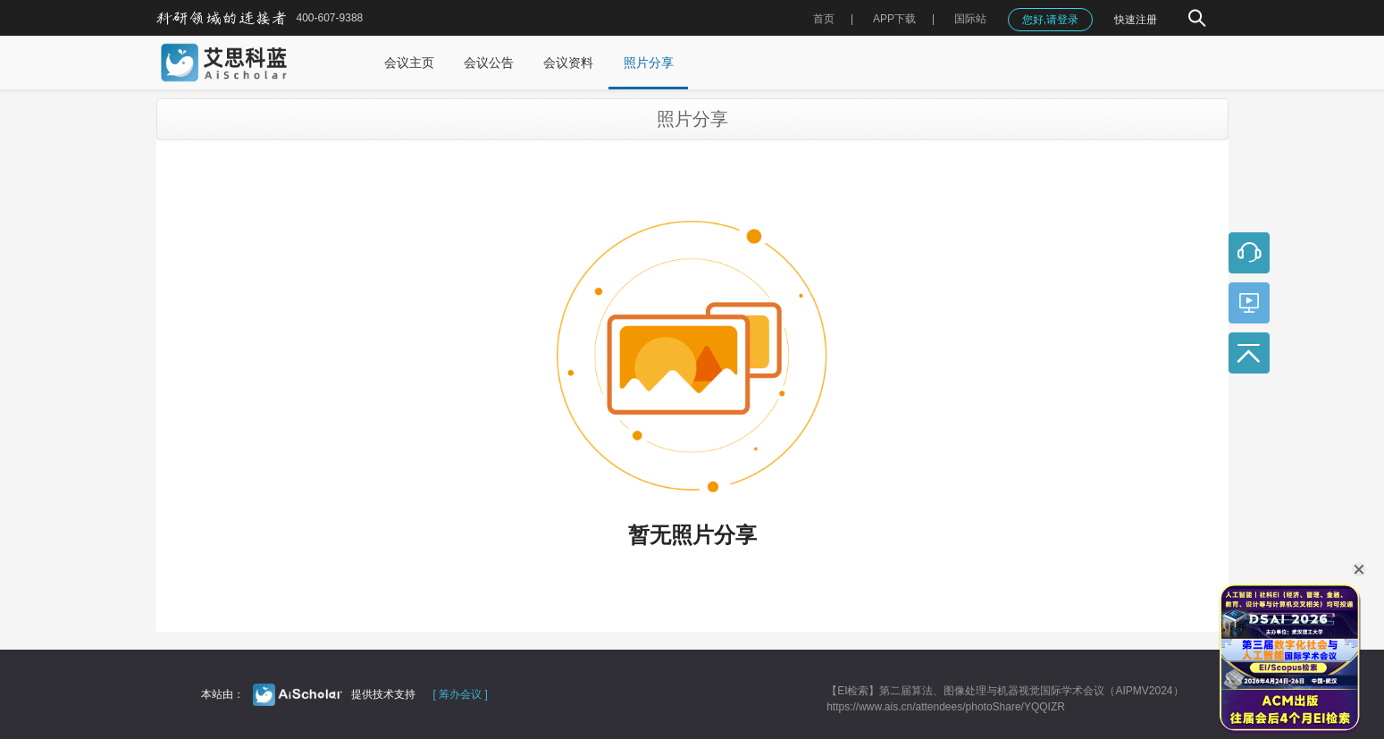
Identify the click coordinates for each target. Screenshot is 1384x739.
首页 (824, 19)
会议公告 (489, 62)
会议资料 (568, 62)
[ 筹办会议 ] (460, 694)
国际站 (970, 19)
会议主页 (409, 62)
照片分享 (649, 62)
